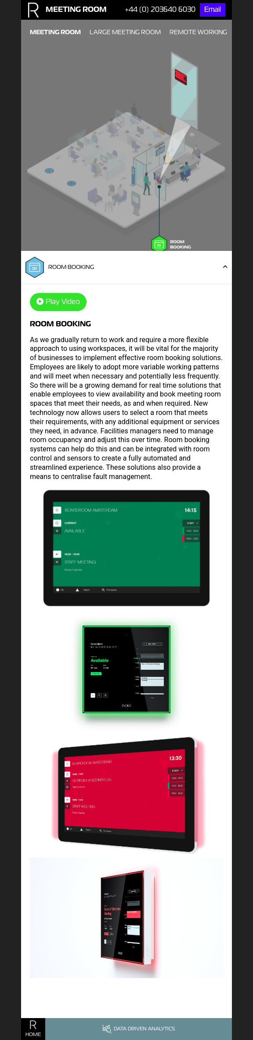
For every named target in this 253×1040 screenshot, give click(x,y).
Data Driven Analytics (139, 1029)
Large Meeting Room (125, 32)
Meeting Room (55, 32)
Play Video (58, 301)
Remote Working (198, 32)
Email (212, 9)
